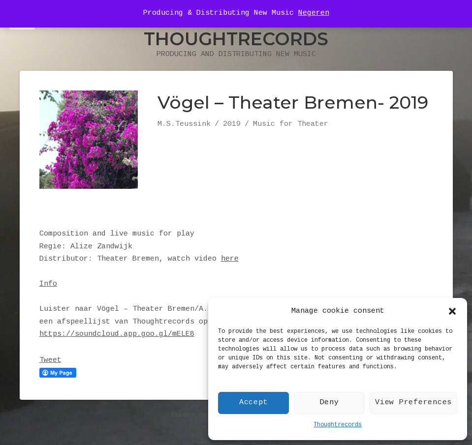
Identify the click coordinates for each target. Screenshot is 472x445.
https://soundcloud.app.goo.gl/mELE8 (116, 334)
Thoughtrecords (338, 425)
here (230, 259)
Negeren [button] (313, 13)
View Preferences (413, 403)
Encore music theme (206, 415)
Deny (329, 403)
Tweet (50, 360)
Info (48, 284)
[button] (452, 311)
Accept (253, 403)
